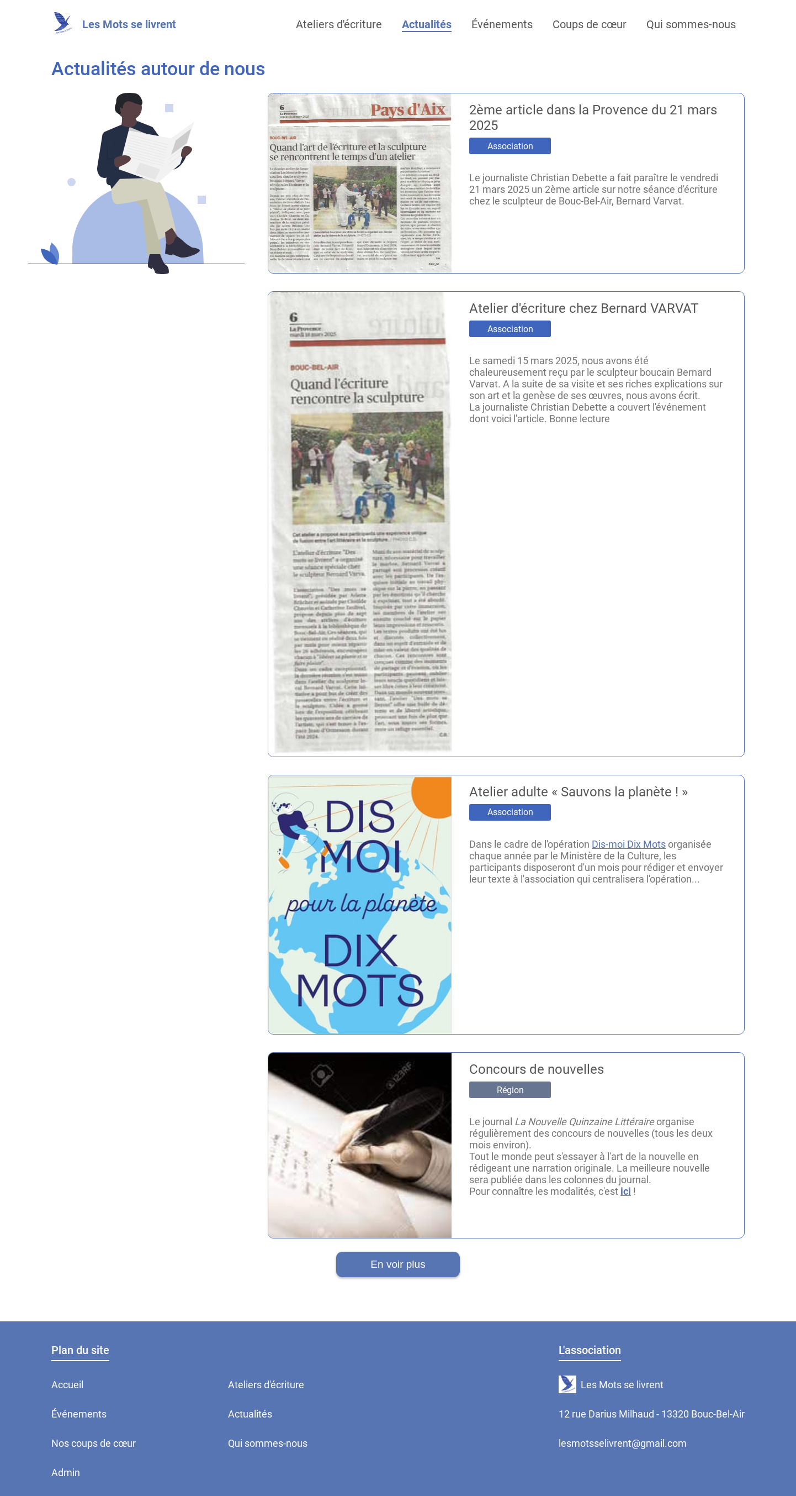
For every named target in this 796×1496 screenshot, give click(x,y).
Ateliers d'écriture (266, 1384)
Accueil (67, 1384)
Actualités (250, 1414)
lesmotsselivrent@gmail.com (623, 1443)
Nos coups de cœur (93, 1443)
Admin (65, 1472)
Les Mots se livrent (129, 24)
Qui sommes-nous (267, 1443)
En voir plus (397, 1264)
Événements (79, 1414)
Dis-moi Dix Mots (629, 844)
